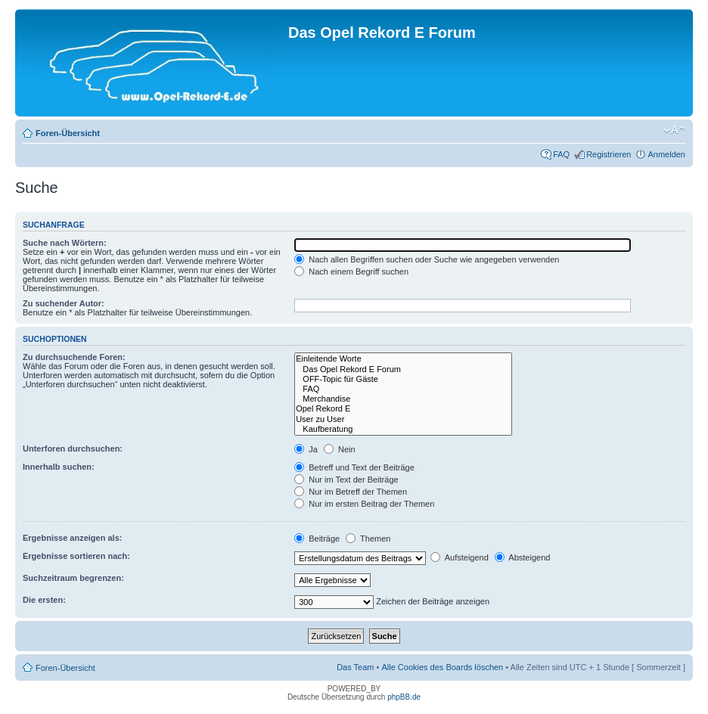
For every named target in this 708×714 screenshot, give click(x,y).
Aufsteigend (459, 557)
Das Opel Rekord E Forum (403, 369)
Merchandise (403, 399)
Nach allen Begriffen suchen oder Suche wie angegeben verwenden (426, 259)
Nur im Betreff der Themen (350, 491)
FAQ (561, 154)
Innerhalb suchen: (59, 466)
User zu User (403, 419)
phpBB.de (404, 697)
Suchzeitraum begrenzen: (73, 577)
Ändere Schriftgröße (674, 130)
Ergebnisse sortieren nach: (76, 555)
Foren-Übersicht (68, 133)
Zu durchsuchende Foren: (74, 357)
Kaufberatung (403, 429)
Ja (306, 449)
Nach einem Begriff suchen (351, 271)
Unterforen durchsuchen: (73, 448)
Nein (340, 449)
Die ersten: (44, 599)
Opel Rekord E (403, 409)
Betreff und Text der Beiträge (354, 467)
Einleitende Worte (403, 359)
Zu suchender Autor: (63, 303)
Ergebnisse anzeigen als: (72, 537)
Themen (368, 538)
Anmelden (666, 154)
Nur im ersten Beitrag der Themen (364, 503)
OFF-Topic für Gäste (403, 379)
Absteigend (523, 557)
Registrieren (608, 154)
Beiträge (317, 538)
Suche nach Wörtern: (65, 242)
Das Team (355, 667)
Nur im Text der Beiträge (346, 479)
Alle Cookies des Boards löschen (442, 667)
